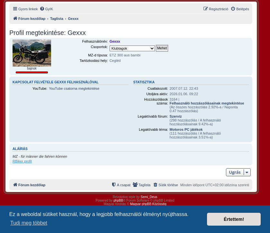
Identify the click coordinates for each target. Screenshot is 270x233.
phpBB (118, 200)
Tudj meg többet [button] (28, 223)
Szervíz (176, 116)
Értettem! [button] (234, 219)
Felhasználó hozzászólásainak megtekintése (207, 103)
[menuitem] (46, 9)
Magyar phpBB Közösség (148, 204)
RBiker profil (22, 161)
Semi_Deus (149, 197)
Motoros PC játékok (186, 129)
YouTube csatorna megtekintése (74, 88)
